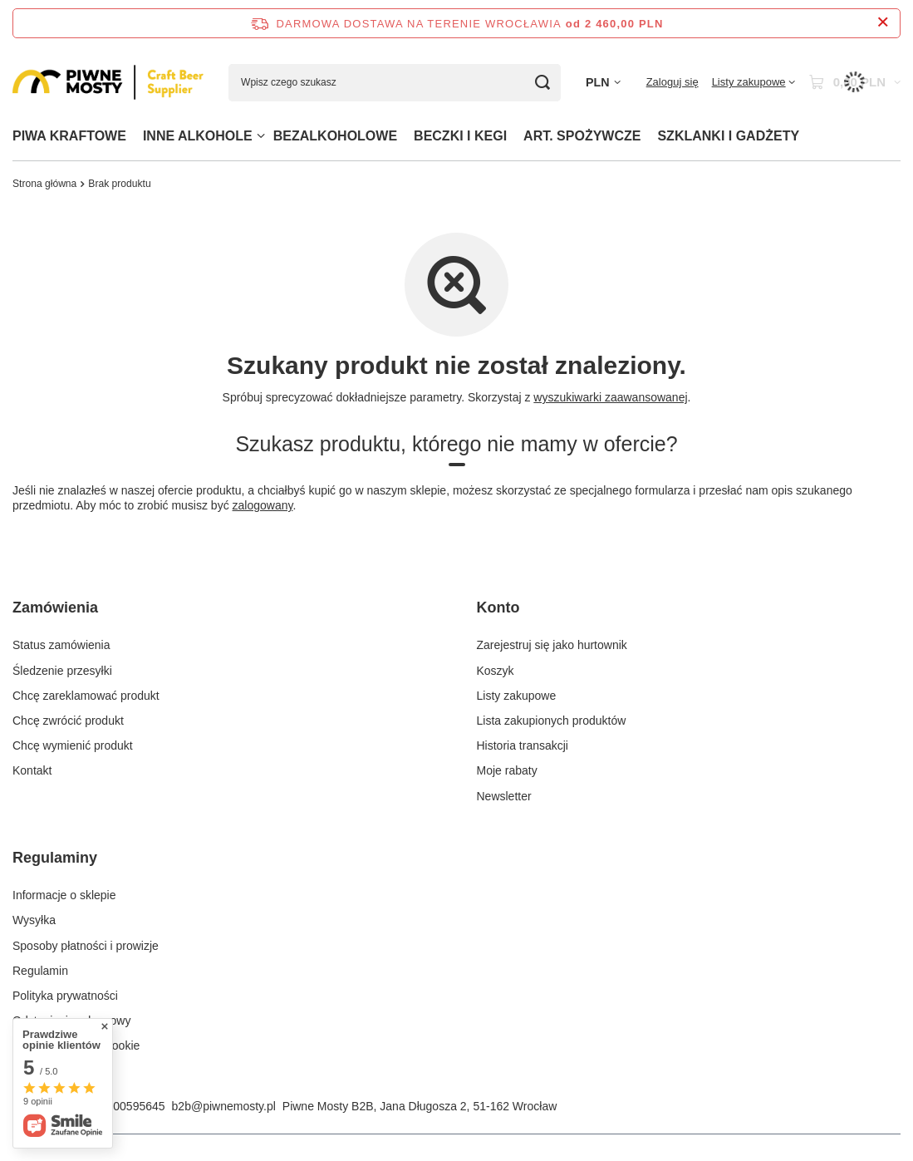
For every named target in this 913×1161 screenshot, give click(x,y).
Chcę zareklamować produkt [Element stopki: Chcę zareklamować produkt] (86, 695)
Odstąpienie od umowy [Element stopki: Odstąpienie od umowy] (71, 1020)
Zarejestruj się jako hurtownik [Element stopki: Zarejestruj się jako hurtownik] (552, 645)
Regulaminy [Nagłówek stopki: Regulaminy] (54, 857)
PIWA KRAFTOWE (69, 136)
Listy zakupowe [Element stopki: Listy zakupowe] (517, 695)
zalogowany (263, 505)
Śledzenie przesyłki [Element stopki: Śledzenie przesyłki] (62, 670)
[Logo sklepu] (108, 82)
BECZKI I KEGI (460, 136)
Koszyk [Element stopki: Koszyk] (495, 670)
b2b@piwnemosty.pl (224, 1106)
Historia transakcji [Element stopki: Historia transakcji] (522, 745)
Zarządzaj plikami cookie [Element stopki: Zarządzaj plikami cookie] (76, 1045)
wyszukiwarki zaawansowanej (610, 397)
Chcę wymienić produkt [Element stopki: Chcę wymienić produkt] (72, 745)
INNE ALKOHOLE (198, 136)
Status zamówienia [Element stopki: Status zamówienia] (61, 645)
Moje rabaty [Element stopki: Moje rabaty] (507, 770)
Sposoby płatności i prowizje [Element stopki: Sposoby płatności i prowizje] (85, 945)
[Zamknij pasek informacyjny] (882, 22)
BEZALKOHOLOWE (335, 136)
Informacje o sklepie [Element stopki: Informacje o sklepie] (64, 895)
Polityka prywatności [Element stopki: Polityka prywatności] (65, 995)
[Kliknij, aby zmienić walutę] (603, 83)
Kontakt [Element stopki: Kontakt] (32, 770)
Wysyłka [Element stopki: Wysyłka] (34, 920)
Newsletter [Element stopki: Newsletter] (504, 796)
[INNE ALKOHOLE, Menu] (261, 136)
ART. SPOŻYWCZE (582, 136)
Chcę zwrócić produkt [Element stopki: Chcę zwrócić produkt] (68, 720)
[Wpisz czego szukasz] (394, 82)
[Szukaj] (542, 82)
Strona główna (44, 183)
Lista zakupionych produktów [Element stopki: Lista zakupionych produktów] (551, 720)
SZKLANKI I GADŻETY (728, 136)
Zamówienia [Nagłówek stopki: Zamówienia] (55, 607)
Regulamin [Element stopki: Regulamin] (40, 970)
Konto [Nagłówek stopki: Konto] (498, 607)
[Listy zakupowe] (753, 82)
